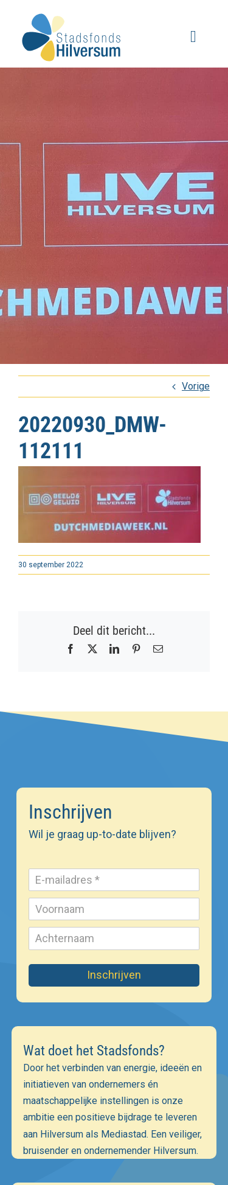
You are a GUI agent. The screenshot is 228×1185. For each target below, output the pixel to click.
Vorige (196, 386)
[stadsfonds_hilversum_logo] (73, 10)
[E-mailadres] (114, 880)
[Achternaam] (114, 938)
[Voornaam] (114, 909)
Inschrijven (114, 974)
